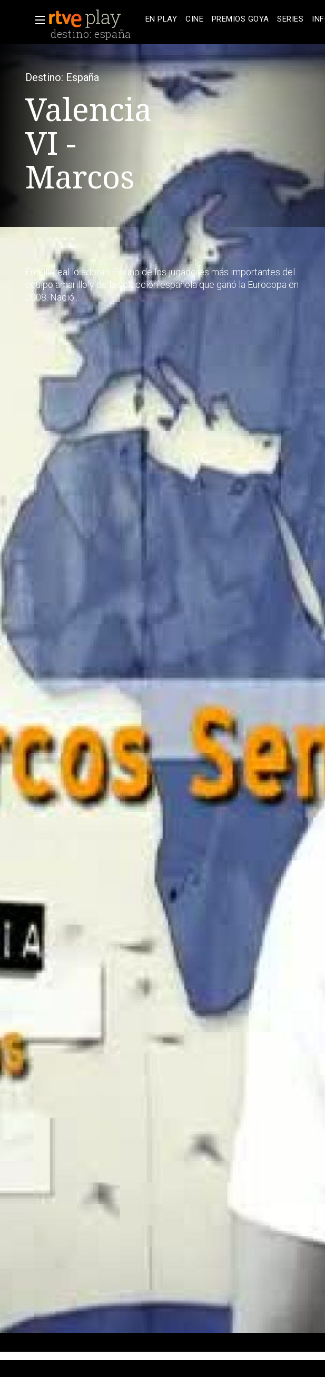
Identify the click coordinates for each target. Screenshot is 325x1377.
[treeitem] (161, 19)
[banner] (94, 18)
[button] (36, 20)
